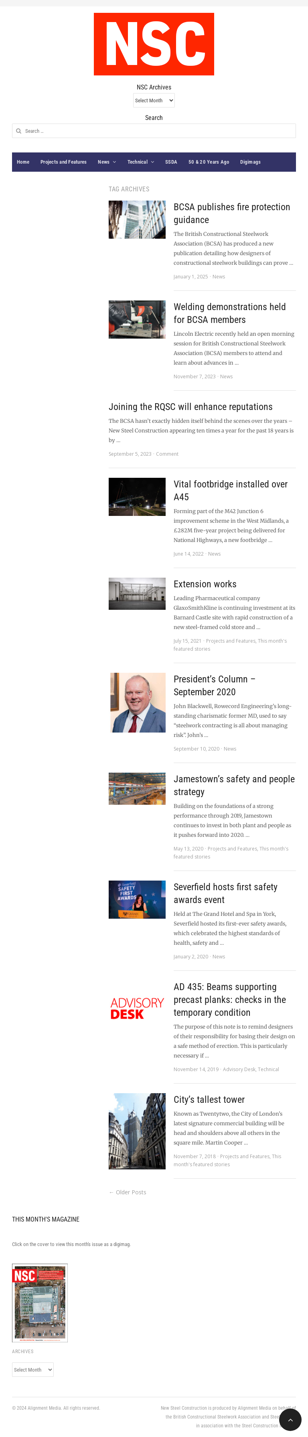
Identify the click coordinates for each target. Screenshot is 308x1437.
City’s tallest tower (209, 1099)
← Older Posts (127, 1192)
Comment (167, 454)
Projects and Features (64, 162)
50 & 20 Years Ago (208, 162)
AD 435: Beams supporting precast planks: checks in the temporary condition (230, 999)
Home (23, 162)
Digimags (250, 162)
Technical (138, 162)
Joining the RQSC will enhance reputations (191, 406)
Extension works (205, 584)
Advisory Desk (239, 1069)
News (103, 162)
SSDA (171, 162)
